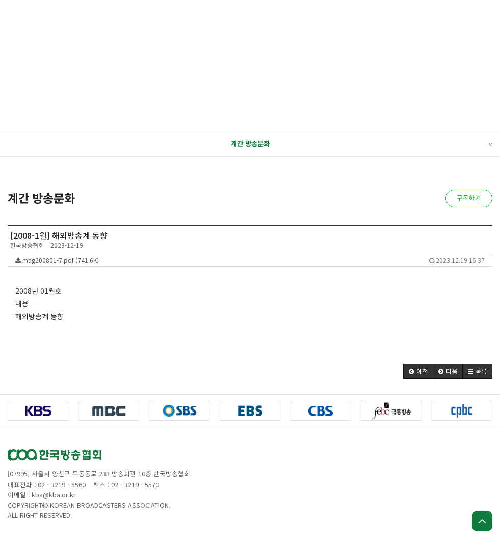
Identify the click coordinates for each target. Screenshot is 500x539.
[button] (418, 371)
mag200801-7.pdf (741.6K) (250, 259)
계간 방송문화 (361, 144)
